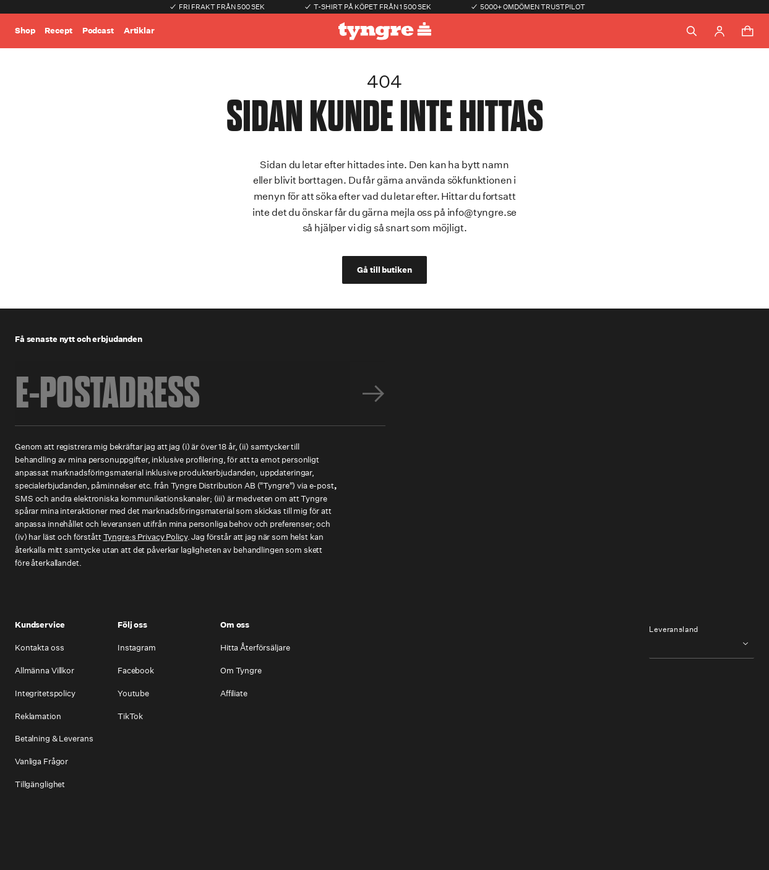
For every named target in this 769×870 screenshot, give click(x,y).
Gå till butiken (384, 270)
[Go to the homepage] (384, 31)
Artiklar (139, 30)
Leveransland (673, 629)
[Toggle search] (692, 31)
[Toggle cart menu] (747, 31)
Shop (25, 30)
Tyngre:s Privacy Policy (145, 537)
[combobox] (701, 643)
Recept (58, 30)
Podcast (98, 30)
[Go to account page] (719, 31)
